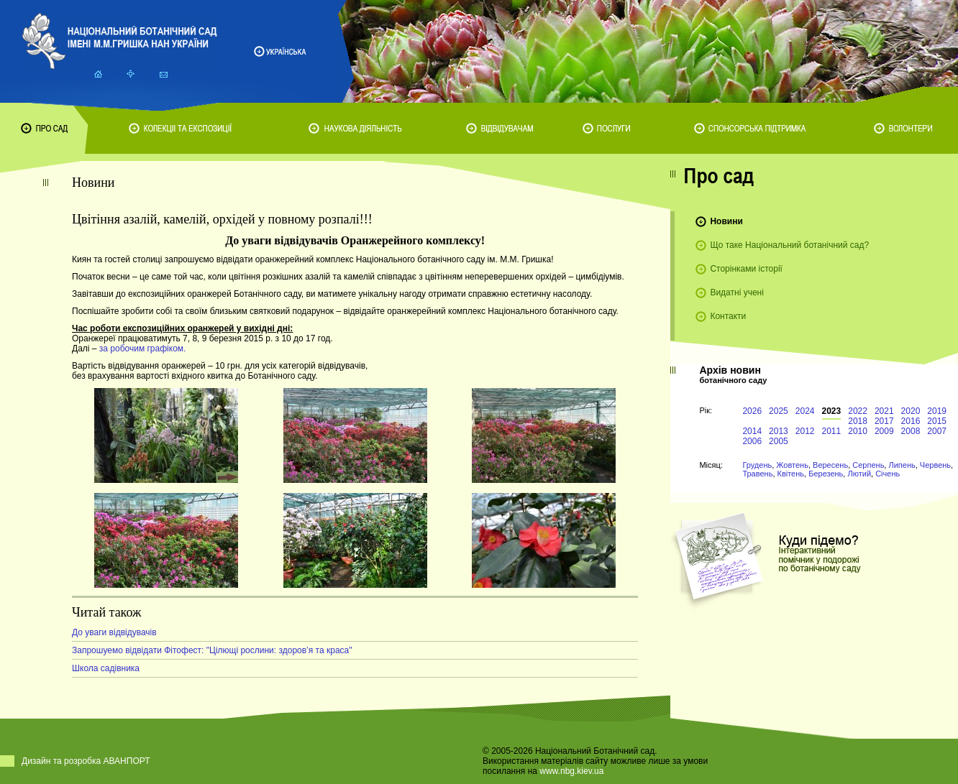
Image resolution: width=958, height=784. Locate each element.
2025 (778, 411)
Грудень (757, 465)
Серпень (868, 465)
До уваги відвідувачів (114, 632)
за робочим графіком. (142, 348)
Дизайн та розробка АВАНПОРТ (86, 761)
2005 (778, 441)
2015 (936, 421)
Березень (825, 473)
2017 (884, 421)
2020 (911, 411)
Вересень (830, 465)
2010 (857, 431)
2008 (911, 431)
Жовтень (792, 465)
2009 (884, 431)
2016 (911, 421)
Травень (757, 473)
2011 (831, 431)
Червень (935, 465)
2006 (752, 441)
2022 (857, 411)
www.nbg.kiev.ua (571, 771)
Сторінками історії (746, 269)
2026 (752, 411)
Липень (901, 465)
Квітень (791, 473)
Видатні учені (736, 292)
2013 (778, 431)
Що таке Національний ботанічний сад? (789, 245)
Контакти (728, 316)
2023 (831, 411)
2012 (805, 431)
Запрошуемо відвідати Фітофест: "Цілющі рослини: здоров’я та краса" (212, 650)
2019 (936, 411)
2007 (936, 431)
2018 (857, 421)
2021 (884, 411)
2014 (752, 431)
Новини (726, 221)
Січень (887, 473)
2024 (805, 411)
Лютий (859, 473)
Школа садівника (106, 668)
